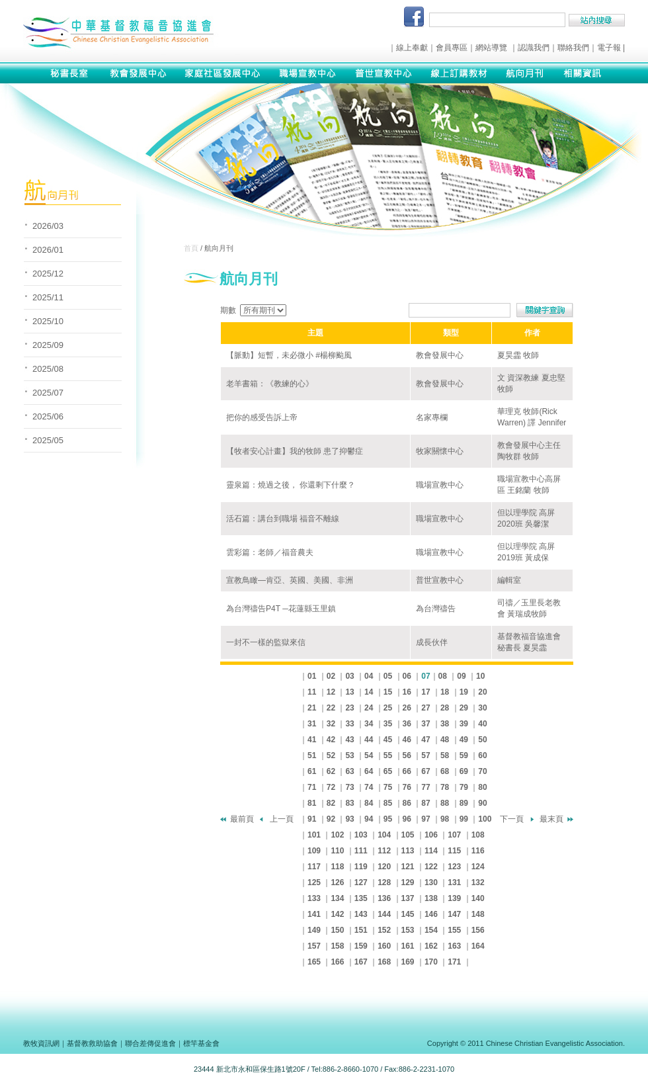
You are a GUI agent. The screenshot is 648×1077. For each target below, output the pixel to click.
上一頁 (282, 819)
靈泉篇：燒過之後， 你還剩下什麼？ (290, 485)
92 (331, 819)
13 (349, 692)
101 (314, 835)
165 (314, 962)
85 (388, 803)
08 (442, 676)
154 (431, 930)
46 (407, 739)
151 (361, 930)
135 (361, 898)
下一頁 (512, 819)
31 (311, 723)
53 (349, 755)
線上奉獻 (412, 47)
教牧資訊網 (41, 1043)
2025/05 (47, 440)
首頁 (191, 248)
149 (314, 930)
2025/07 (47, 393)
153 (408, 930)
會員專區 (451, 47)
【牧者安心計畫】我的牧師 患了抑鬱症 (294, 451)
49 (464, 739)
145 (408, 914)
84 (368, 803)
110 (337, 850)
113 (408, 850)
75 (388, 787)
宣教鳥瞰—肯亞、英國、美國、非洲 (289, 580)
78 (444, 787)
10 (480, 676)
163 (454, 946)
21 (311, 707)
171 (454, 962)
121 (408, 866)
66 (407, 771)
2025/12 (47, 274)
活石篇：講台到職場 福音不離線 (282, 518)
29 (464, 707)
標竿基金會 (201, 1043)
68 (444, 771)
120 (384, 866)
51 (311, 755)
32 (331, 723)
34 (368, 723)
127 (361, 882)
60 (482, 755)
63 (349, 771)
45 (388, 739)
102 (337, 835)
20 (482, 692)
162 (431, 946)
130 (431, 882)
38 (444, 723)
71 (311, 787)
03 (349, 676)
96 (407, 819)
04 (368, 676)
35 (388, 723)
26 (407, 707)
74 (368, 787)
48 (444, 739)
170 (431, 962)
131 (454, 882)
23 (349, 707)
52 (331, 755)
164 (478, 946)
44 (368, 739)
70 (482, 771)
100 (484, 819)
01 (311, 676)
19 (464, 692)
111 (361, 850)
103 (361, 835)
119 (361, 866)
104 (384, 835)
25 (388, 707)
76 (407, 787)
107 (454, 835)
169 (408, 962)
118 (337, 866)
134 (337, 898)
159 (361, 946)
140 (478, 898)
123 (454, 866)
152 (384, 930)
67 (425, 771)
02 (331, 676)
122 (431, 866)
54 (368, 755)
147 (454, 914)
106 (431, 835)
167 (361, 962)
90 (482, 803)
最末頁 (551, 819)
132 (478, 882)
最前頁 (242, 819)
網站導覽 (491, 47)
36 (407, 723)
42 (331, 739)
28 (444, 707)
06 (407, 676)
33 (349, 723)
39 (464, 723)
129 (408, 882)
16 (407, 692)
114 (431, 850)
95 (388, 819)
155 (454, 930)
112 (384, 850)
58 (444, 755)
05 (388, 676)
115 (454, 850)
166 (337, 962)
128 (384, 882)
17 (425, 692)
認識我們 (533, 47)
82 (331, 803)
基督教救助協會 (92, 1043)
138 (431, 898)
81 (311, 803)
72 (331, 787)
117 (314, 866)
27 (425, 707)
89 (464, 803)
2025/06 (47, 416)
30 (482, 707)
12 (331, 692)
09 (461, 676)
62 (331, 771)
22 (331, 707)
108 (478, 835)
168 (384, 962)
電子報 (609, 47)
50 (482, 739)
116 (478, 850)
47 (425, 739)
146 (431, 914)
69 (464, 771)
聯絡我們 (573, 47)
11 (311, 692)
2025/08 (47, 369)
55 (388, 755)
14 (368, 692)
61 (311, 771)
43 (349, 739)
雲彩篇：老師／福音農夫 (269, 552)
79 (464, 787)
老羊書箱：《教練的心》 (269, 383)
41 (311, 739)
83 (349, 803)
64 (368, 771)
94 (368, 819)
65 (388, 771)
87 (425, 803)
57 (425, 755)
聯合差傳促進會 (150, 1043)
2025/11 (47, 297)
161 (408, 946)
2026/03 (47, 226)
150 (337, 930)
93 (349, 819)
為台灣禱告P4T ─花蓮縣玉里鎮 (281, 608)
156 (478, 930)
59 (464, 755)
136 (384, 898)
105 (408, 835)
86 (407, 803)
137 (408, 898)
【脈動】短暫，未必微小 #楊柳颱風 (289, 355)
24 (368, 707)
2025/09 (47, 345)
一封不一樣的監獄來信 (265, 642)
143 (361, 914)
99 (464, 819)
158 (337, 946)
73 (349, 787)
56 (407, 755)
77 (425, 787)
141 (314, 914)
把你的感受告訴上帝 (262, 417)
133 (314, 898)
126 (337, 882)
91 (311, 819)
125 (314, 882)
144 (384, 914)
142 (337, 914)
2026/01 (47, 250)
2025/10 (47, 321)
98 (444, 819)
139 (454, 898)
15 (388, 692)
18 (444, 692)
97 (425, 819)
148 (478, 914)
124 (478, 866)
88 (444, 803)
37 (425, 723)
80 (482, 787)
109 (314, 850)
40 (482, 723)
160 (384, 946)
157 (314, 946)
